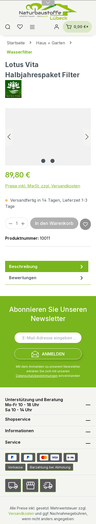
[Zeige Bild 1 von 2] (43, 161)
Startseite (16, 42)
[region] (48, 136)
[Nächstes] (87, 137)
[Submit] (48, 353)
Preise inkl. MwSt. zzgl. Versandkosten (42, 185)
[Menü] (32, 26)
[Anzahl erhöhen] (23, 223)
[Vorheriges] (9, 137)
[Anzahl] (17, 223)
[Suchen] (8, 27)
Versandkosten (21, 513)
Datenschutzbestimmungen (37, 376)
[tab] (46, 266)
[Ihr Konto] (56, 27)
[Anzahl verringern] (10, 223)
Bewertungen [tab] (46, 277)
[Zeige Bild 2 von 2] (52, 161)
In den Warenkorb (54, 223)
